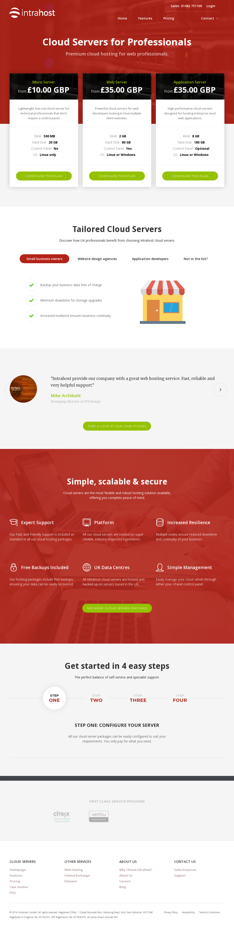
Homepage (18, 870)
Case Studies (19, 887)
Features (145, 18)
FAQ (13, 893)
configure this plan (44, 176)
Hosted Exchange (77, 875)
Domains (70, 881)
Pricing (168, 18)
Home (122, 18)
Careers (125, 881)
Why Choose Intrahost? (135, 870)
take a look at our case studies (117, 426)
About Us (125, 875)
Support (180, 875)
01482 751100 (191, 6)
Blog (122, 887)
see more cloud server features (117, 608)
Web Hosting (73, 870)
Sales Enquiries (185, 870)
